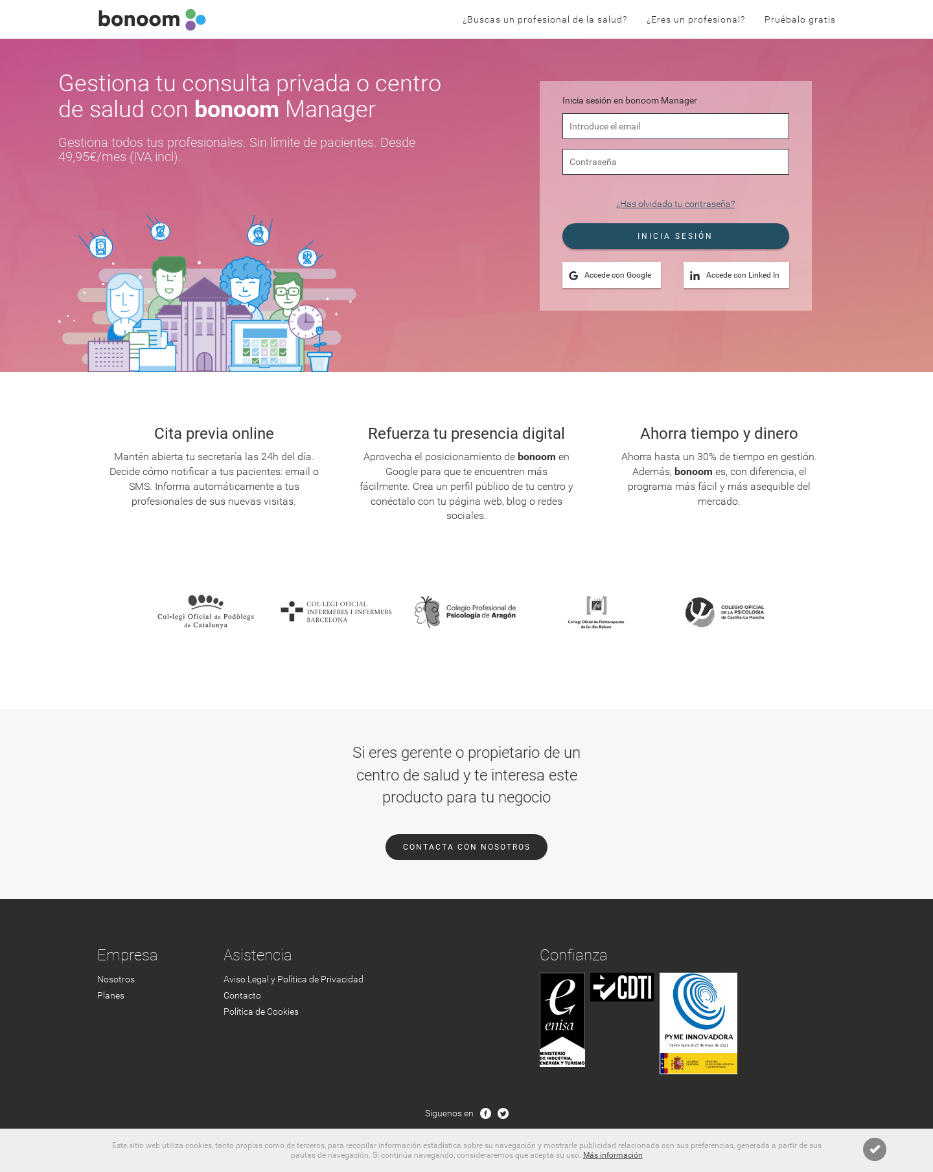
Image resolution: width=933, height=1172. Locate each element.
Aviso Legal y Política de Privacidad (293, 979)
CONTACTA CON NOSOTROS (467, 847)
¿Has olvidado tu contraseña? (675, 204)
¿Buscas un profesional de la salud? (545, 19)
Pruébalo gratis (800, 19)
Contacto (242, 995)
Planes (110, 995)
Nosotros (116, 979)
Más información (613, 1155)
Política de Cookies (261, 1011)
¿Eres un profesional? (696, 19)
